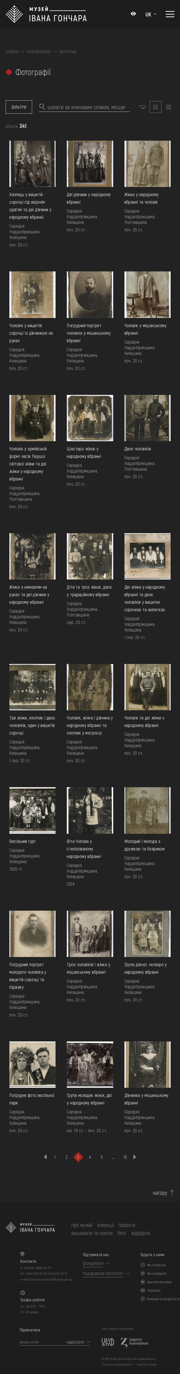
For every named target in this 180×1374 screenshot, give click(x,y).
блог (122, 1232)
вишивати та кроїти (92, 1232)
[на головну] (30, 1229)
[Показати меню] (170, 14)
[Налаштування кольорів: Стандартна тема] (133, 14)
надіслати (75, 1342)
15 (125, 1157)
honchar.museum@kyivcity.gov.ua (51, 1279)
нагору (160, 1192)
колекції (105, 1224)
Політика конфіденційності (117, 1364)
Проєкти (127, 1224)
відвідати (140, 1232)
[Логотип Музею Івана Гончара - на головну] (46, 14)
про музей (82, 1224)
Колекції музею (39, 52)
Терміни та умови (146, 1364)
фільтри (18, 107)
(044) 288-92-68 (36, 1273)
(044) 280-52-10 (57, 1273)
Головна (12, 52)
